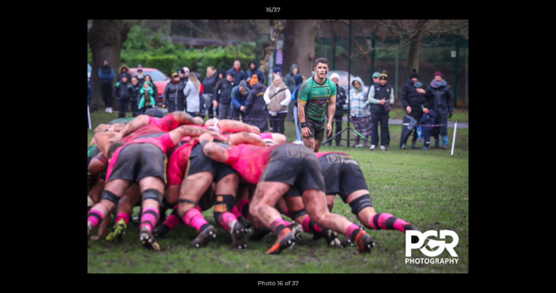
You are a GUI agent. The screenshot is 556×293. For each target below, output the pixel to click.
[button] (522, 11)
